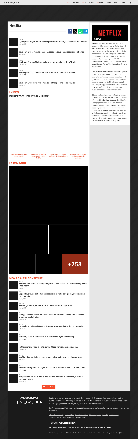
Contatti (105, 415)
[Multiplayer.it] (10, 3)
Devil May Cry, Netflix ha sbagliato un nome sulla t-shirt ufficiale (47, 62)
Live (116, 3)
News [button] (100, 3)
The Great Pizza (91, 427)
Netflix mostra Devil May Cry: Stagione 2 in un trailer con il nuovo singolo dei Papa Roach (53, 284)
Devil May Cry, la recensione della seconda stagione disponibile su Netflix (51, 51)
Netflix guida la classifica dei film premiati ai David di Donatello (47, 72)
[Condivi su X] (75, 31)
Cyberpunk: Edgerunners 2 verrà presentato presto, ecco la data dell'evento (53, 41)
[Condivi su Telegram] (85, 31)
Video (109, 3)
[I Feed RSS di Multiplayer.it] (41, 402)
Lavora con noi (113, 415)
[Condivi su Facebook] (70, 31)
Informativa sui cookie (56, 415)
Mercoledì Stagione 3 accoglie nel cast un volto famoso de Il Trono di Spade (52, 367)
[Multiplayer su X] (21, 402)
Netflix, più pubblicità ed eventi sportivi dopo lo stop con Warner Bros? (50, 357)
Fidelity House (80, 427)
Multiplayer (53, 427)
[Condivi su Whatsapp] (80, 31)
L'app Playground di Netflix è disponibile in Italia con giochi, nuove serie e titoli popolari (52, 295)
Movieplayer (62, 427)
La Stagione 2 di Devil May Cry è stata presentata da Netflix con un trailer (51, 326)
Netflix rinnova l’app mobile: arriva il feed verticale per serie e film (48, 347)
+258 (75, 264)
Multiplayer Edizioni (104, 427)
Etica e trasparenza (95, 415)
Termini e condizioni (81, 415)
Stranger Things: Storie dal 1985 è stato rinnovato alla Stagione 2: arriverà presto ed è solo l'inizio (52, 315)
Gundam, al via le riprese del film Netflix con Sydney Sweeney (46, 336)
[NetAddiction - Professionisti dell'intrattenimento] (67, 423)
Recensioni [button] (88, 3)
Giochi (123, 3)
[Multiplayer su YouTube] (37, 402)
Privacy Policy (69, 415)
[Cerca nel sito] (130, 2)
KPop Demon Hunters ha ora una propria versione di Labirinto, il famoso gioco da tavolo (51, 377)
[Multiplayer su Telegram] (29, 402)
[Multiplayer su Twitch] (33, 402)
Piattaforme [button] (73, 3)
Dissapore (70, 427)
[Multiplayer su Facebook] (17, 402)
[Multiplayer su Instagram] (25, 402)
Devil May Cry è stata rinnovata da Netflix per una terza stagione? (48, 82)
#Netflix (97, 39)
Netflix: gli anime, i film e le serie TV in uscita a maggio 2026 (45, 305)
